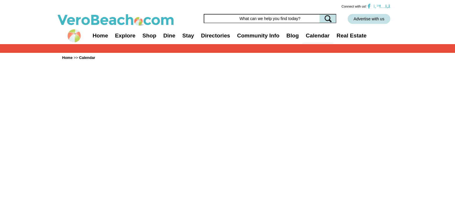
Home (100, 36)
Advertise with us (369, 19)
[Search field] (270, 18)
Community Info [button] (258, 36)
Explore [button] (125, 36)
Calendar (318, 36)
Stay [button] (188, 36)
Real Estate (351, 36)
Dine (169, 36)
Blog (292, 36)
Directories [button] (215, 36)
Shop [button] (149, 36)
